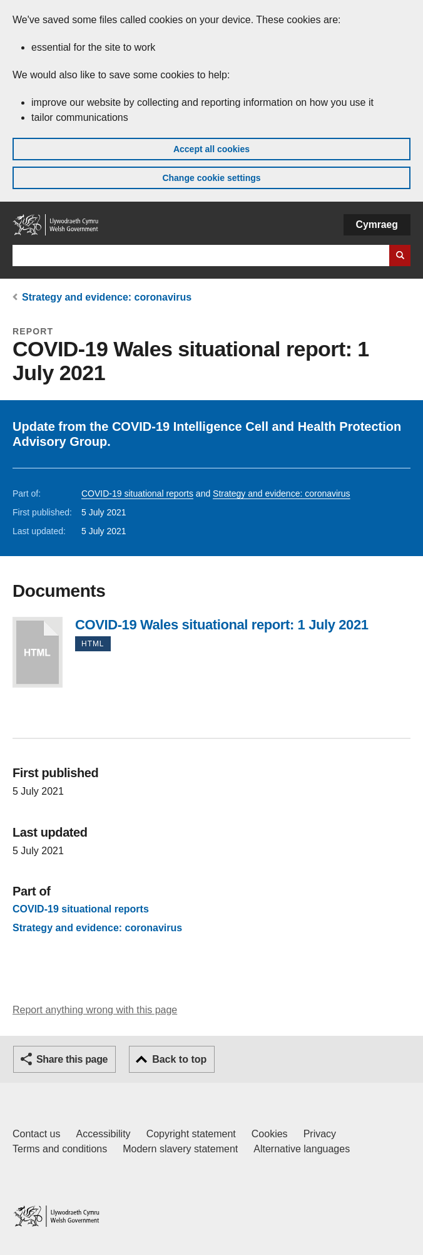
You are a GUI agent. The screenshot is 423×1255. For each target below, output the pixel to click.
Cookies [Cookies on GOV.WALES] (270, 1133)
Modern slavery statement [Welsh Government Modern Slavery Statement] (180, 1149)
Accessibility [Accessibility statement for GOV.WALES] (103, 1133)
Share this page (72, 1059)
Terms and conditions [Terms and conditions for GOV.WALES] (60, 1149)
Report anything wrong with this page (95, 1010)
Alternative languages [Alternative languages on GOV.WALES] (301, 1149)
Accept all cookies (211, 149)
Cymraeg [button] (377, 224)
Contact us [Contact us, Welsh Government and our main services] (36, 1133)
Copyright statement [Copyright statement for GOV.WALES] (191, 1133)
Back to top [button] (179, 1059)
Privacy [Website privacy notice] (319, 1133)
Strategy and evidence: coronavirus (106, 297)
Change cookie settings (211, 178)
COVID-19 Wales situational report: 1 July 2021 (38, 652)
